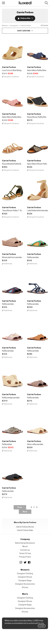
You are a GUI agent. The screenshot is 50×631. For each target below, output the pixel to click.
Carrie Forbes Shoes (25, 527)
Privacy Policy (25, 557)
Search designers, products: (46, 3)
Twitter (25, 562)
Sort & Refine (23, 31)
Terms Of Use (25, 553)
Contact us (25, 550)
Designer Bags (25, 581)
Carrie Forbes (26, 25)
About (25, 546)
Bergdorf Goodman (11, 76)
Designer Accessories (25, 584)
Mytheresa (8, 263)
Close (41, 626)
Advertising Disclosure (25, 543)
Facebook (29, 562)
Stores (25, 587)
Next (25, 512)
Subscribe (26, 18)
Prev (20, 507)
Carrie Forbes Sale (25, 530)
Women (5, 25)
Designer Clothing (25, 574)
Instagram (20, 562)
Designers (14, 25)
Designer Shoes (25, 577)
